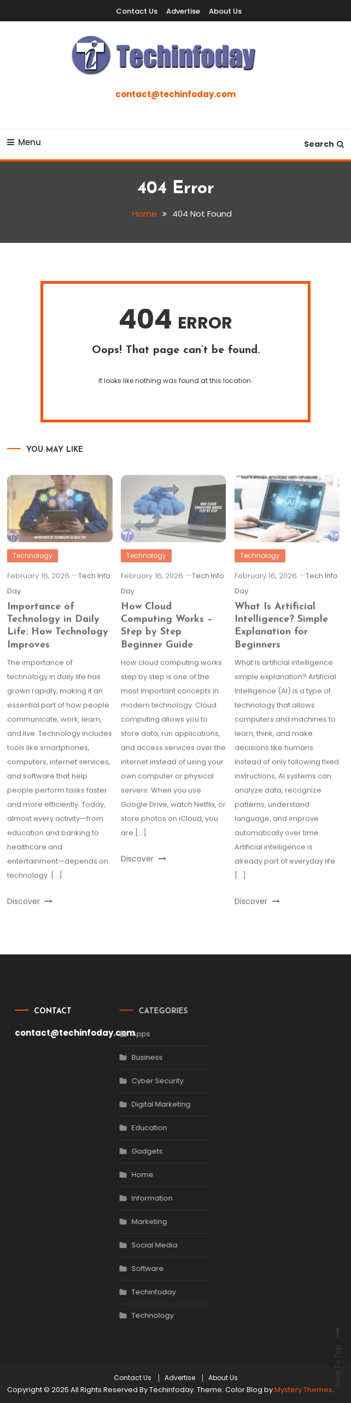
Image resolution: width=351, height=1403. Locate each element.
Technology (32, 565)
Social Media (144, 1245)
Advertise (183, 11)
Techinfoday (143, 1292)
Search (324, 144)
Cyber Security (147, 1081)
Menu (24, 142)
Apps (130, 1034)
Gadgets (137, 1151)
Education (139, 1128)
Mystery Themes (303, 1389)
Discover (29, 911)
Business (137, 1057)
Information (141, 1198)
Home (132, 1174)
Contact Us (136, 11)
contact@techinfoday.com (175, 94)
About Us (225, 11)
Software (137, 1268)
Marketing (139, 1221)
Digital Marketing (150, 1104)
